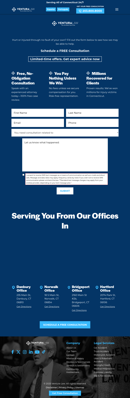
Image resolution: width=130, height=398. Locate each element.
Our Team (71, 351)
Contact (70, 355)
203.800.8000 (90, 11)
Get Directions (24, 307)
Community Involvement (72, 371)
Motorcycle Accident (104, 355)
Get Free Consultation (65, 393)
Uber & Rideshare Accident (103, 360)
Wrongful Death (102, 365)
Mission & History (75, 358)
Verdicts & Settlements (78, 365)
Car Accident (100, 348)
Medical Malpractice (104, 369)
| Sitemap (79, 387)
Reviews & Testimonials (78, 362)
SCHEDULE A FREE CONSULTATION (65, 324)
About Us (71, 348)
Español (51, 9)
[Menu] (117, 9)
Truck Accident (101, 351)
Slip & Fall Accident (103, 376)
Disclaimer (51, 387)
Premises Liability (103, 372)
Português (63, 9)
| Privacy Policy (65, 387)
